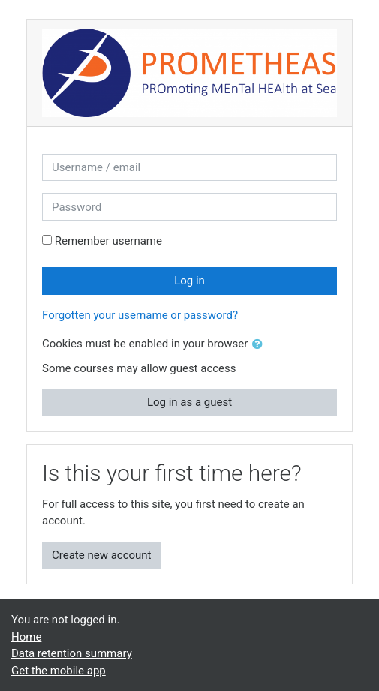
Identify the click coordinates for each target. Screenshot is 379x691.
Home (26, 637)
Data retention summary (71, 653)
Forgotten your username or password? (140, 315)
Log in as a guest (189, 402)
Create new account (102, 555)
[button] (260, 344)
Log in (189, 280)
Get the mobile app (58, 670)
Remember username (108, 241)
